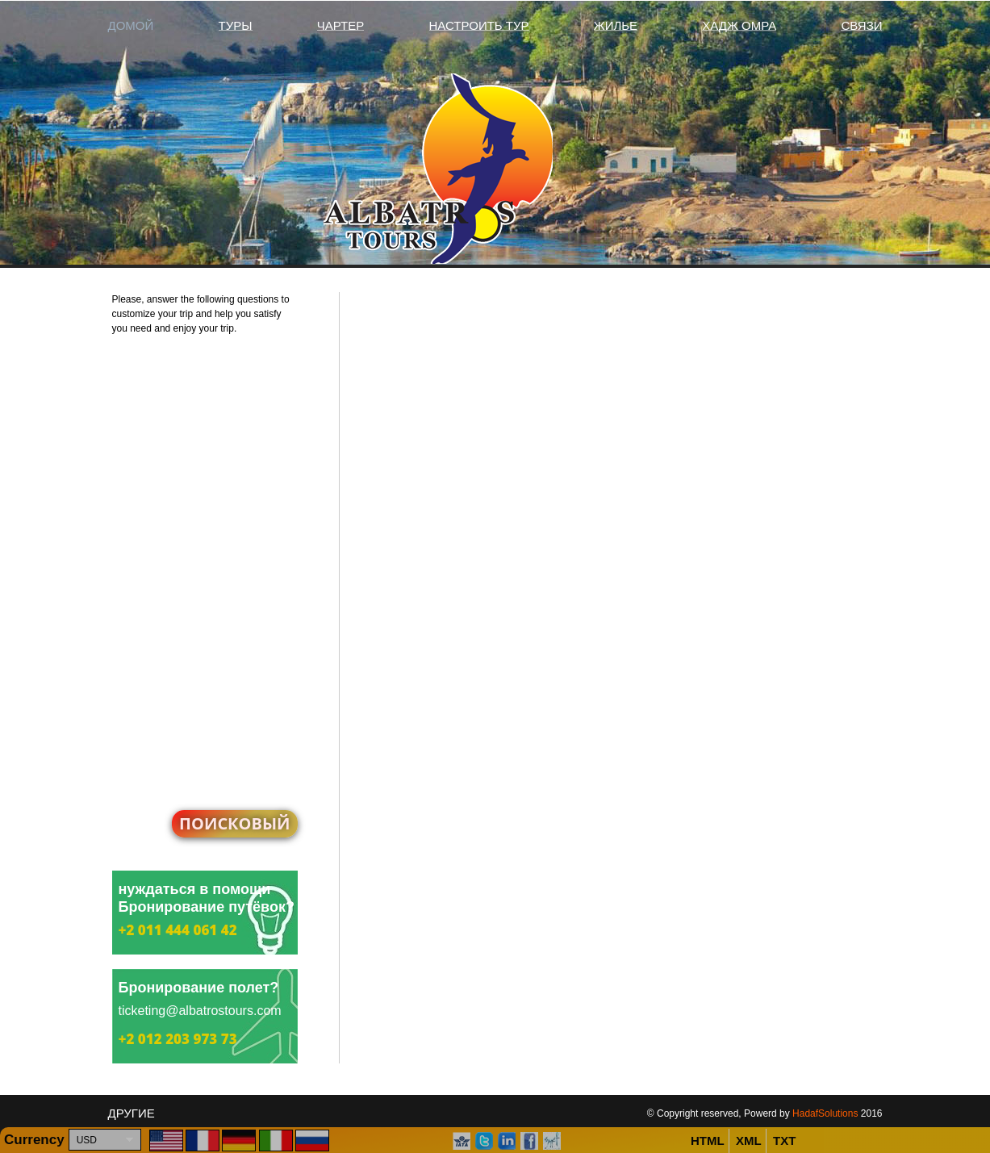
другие (131, 1113)
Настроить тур (479, 25)
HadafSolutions (825, 1113)
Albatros (496, 168)
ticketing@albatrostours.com (200, 1010)
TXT (784, 1140)
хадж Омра (739, 25)
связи (861, 25)
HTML (708, 1140)
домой (131, 25)
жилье (615, 25)
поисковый (234, 823)
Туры (236, 25)
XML (749, 1140)
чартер (341, 25)
